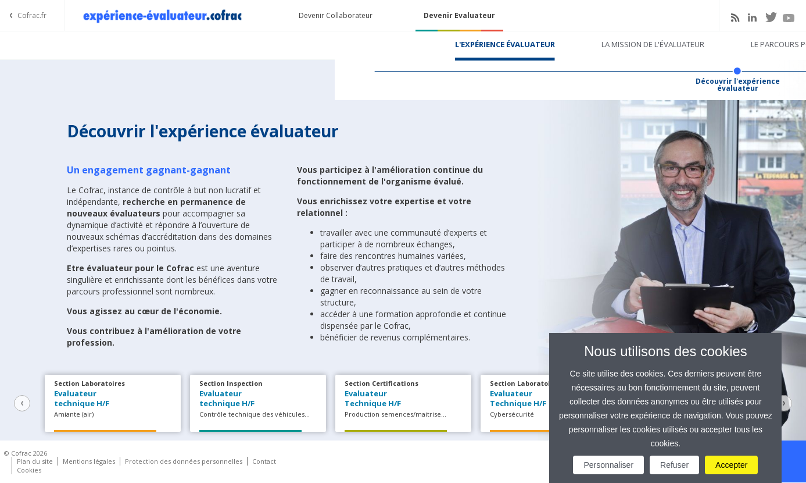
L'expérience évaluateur (170, 44)
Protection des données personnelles (183, 461)
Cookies (29, 470)
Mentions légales (89, 461)
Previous (22, 403)
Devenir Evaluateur (459, 15)
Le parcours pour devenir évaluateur (490, 44)
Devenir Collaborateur (335, 15)
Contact (264, 461)
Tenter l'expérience (648, 44)
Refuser (674, 465)
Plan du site (35, 461)
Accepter (731, 465)
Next (784, 403)
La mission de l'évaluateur (318, 44)
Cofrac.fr (31, 15)
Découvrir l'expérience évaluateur (403, 85)
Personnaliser (608, 465)
